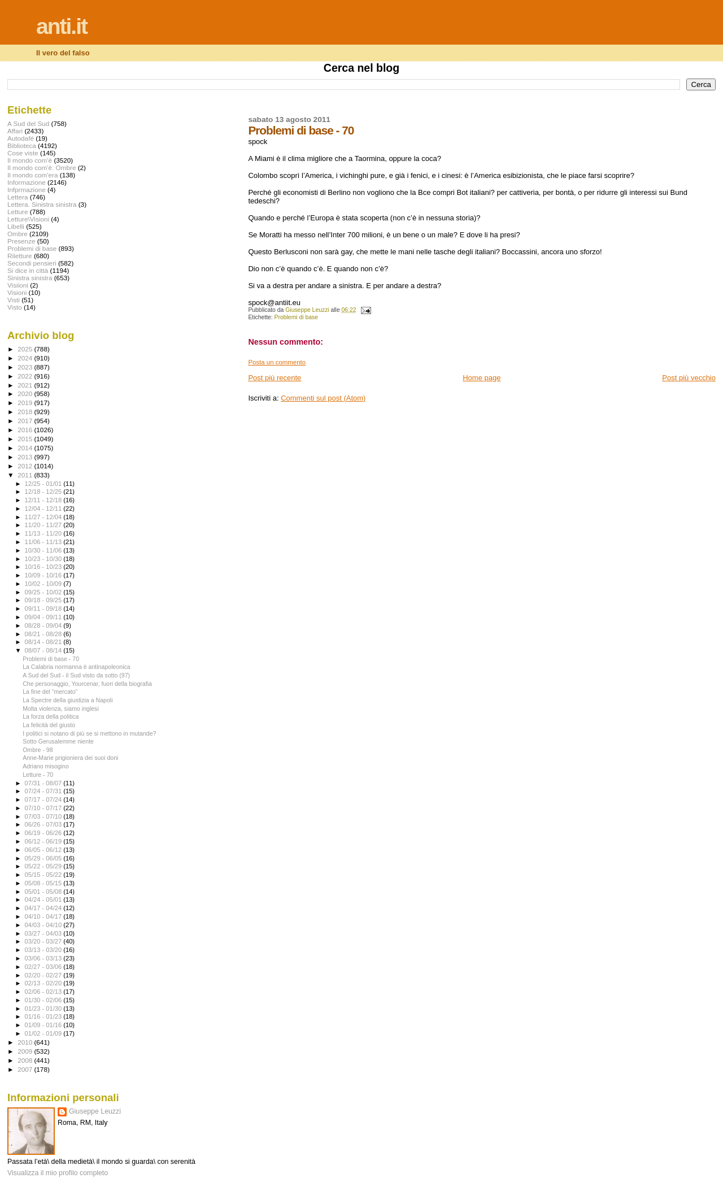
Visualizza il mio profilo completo (57, 1173)
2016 (26, 429)
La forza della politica (51, 716)
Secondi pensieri (31, 263)
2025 (26, 349)
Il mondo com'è (29, 160)
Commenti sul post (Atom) (323, 398)
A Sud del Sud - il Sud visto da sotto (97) (76, 675)
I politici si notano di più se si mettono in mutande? (89, 733)
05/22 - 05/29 (44, 866)
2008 (26, 1060)
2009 (26, 1051)
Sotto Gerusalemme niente (58, 741)
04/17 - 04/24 (44, 908)
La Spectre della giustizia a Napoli (67, 700)
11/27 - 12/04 (44, 517)
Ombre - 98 (38, 749)
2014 (26, 447)
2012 (26, 466)
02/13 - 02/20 (44, 983)
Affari (15, 130)
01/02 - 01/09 (44, 1033)
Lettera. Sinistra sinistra (41, 204)
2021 (26, 385)
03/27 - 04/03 (44, 933)
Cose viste (22, 153)
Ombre (17, 233)
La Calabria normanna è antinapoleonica (76, 666)
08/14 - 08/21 (44, 641)
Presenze (21, 241)
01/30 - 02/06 (44, 1000)
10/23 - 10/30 (44, 558)
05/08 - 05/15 (44, 883)
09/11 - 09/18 (44, 608)
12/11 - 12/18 (44, 500)
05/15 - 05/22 (44, 874)
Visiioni (17, 285)
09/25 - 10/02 (44, 592)
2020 (26, 393)
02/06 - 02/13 (44, 991)
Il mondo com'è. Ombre (41, 167)
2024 (26, 358)
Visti (13, 299)
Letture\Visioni (28, 219)
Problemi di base (296, 317)
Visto (14, 307)
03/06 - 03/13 (44, 958)
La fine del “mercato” (50, 691)
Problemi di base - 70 (51, 658)
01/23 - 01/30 (44, 1008)
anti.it (61, 26)
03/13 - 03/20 (44, 949)
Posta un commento (277, 362)
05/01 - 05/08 (44, 891)
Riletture (19, 255)
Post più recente (274, 377)
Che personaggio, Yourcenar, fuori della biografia (87, 683)
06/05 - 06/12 (44, 849)
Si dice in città (27, 270)
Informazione (26, 182)
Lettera (17, 197)
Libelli (15, 226)
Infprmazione (26, 189)
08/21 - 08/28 (44, 634)
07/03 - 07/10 (44, 816)
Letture (17, 211)
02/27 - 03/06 (44, 966)
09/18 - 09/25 (44, 600)
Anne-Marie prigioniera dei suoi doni (70, 757)
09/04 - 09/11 (44, 617)
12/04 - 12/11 (44, 508)
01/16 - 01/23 (44, 1016)
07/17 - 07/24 (44, 799)
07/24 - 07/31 (44, 791)
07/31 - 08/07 (44, 783)
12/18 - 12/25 (44, 491)
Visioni (17, 292)
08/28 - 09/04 (44, 625)
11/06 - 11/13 (44, 541)
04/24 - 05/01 (44, 899)
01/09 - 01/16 (44, 1025)
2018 (26, 411)
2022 (26, 376)
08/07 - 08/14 (44, 650)
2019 (26, 402)
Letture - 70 (38, 774)
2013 (26, 456)
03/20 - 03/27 (44, 941)
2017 (26, 420)
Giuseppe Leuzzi (95, 1111)
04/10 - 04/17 (44, 916)
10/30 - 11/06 (44, 550)
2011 (26, 475)
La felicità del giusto (49, 724)
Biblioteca (21, 145)
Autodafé (20, 138)
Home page (481, 377)
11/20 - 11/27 (44, 524)
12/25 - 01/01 (44, 483)
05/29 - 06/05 (44, 858)
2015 (26, 438)
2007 (26, 1069)
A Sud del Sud (28, 123)
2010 (26, 1042)
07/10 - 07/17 (44, 808)
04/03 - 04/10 (44, 925)
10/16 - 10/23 (44, 566)
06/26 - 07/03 (44, 824)
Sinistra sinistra (29, 277)
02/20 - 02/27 (44, 975)
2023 (26, 367)
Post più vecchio (689, 377)
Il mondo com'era (32, 175)
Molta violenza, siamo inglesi (61, 708)
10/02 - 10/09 (44, 583)
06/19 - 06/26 (44, 832)
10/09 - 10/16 (44, 575)
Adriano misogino (46, 766)
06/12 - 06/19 (44, 841)
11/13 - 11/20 (44, 533)
